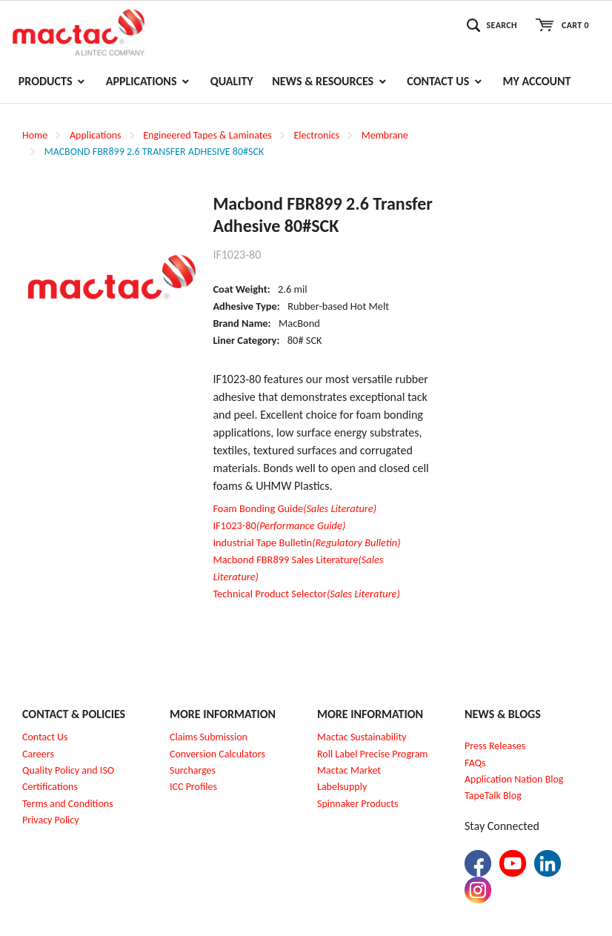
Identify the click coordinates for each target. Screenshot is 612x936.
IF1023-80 (279, 525)
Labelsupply (342, 786)
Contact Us (45, 737)
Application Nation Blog (514, 779)
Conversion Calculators (217, 754)
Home (34, 135)
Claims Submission (208, 737)
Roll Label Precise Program (372, 754)
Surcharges (193, 770)
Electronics (316, 135)
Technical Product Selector (306, 593)
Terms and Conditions (67, 803)
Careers (38, 754)
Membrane (385, 135)
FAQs (475, 763)
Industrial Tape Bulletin (306, 542)
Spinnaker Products (357, 803)
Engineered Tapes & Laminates (207, 135)
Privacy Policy (50, 820)
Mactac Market (349, 770)
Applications (96, 135)
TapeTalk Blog (493, 795)
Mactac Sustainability (362, 737)
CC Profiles (195, 786)
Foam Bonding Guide (294, 508)
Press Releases (495, 746)
